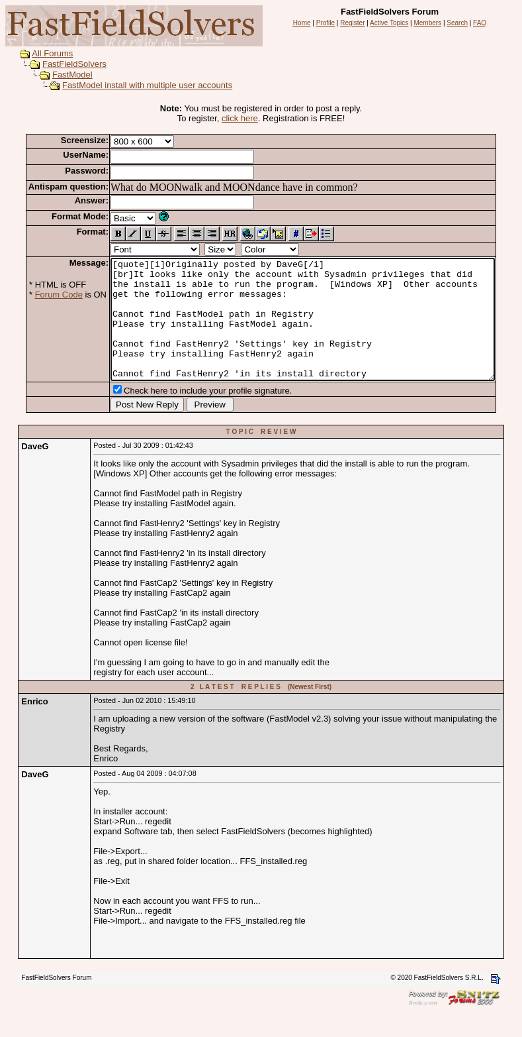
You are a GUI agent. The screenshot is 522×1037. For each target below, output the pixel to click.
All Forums (39, 53)
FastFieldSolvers (62, 64)
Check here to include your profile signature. (187, 414)
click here (242, 118)
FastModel (60, 75)
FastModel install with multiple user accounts (135, 85)
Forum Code (38, 295)
